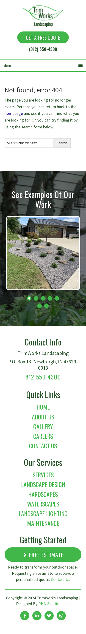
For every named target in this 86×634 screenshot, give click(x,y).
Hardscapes (43, 494)
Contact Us (43, 445)
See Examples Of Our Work (43, 199)
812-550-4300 (43, 376)
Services (43, 474)
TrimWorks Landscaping (38, 14)
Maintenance (43, 523)
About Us (43, 416)
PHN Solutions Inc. (54, 603)
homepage (14, 113)
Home (43, 406)
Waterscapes (43, 503)
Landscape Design (43, 484)
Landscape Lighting (43, 513)
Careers (43, 436)
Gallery (43, 426)
